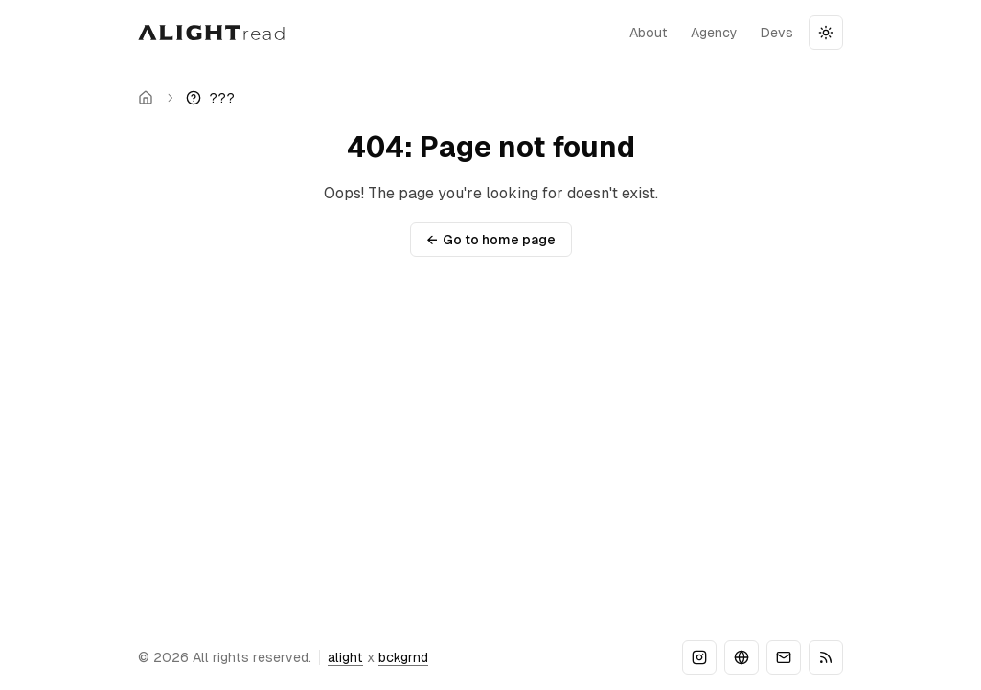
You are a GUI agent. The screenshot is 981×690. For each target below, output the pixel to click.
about (648, 32)
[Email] (783, 657)
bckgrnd (403, 657)
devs (777, 32)
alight (345, 657)
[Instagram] (699, 657)
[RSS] (826, 657)
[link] (210, 97)
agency (714, 32)
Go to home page (491, 239)
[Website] (741, 657)
